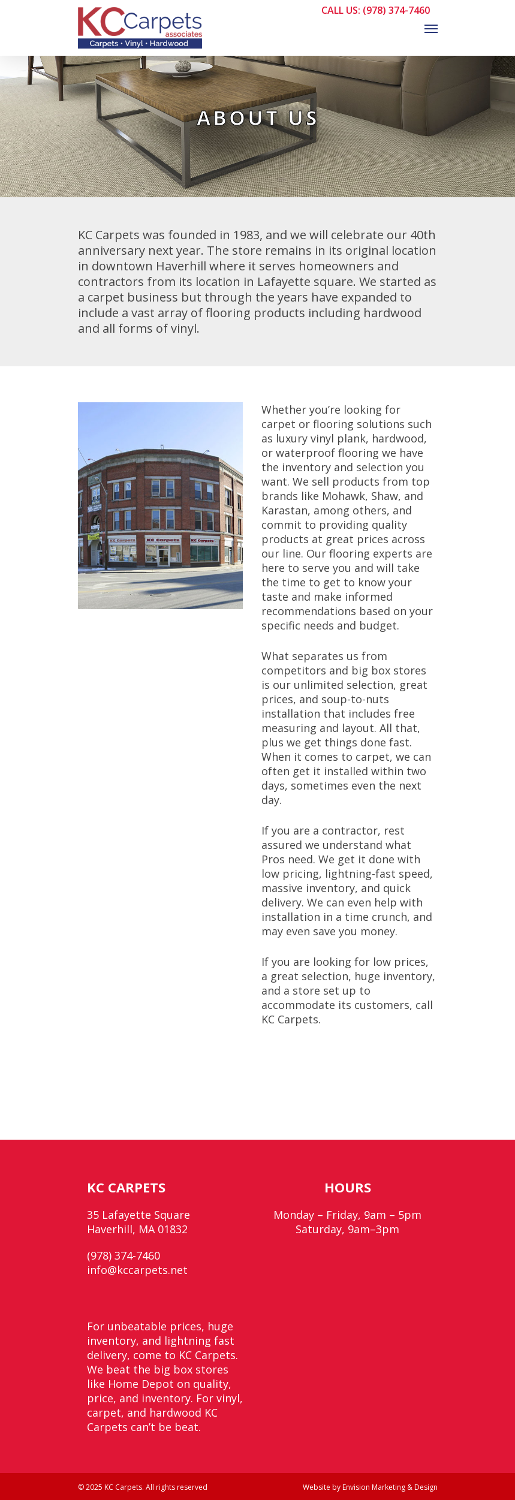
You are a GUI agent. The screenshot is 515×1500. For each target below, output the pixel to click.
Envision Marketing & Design (390, 1487)
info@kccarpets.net (137, 1270)
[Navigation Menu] (431, 28)
